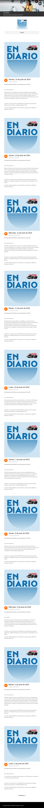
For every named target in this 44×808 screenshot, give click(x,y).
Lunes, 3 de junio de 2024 (18, 764)
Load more (22, 795)
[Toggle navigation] (42, 2)
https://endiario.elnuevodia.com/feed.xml (13, 14)
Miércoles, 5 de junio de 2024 (20, 607)
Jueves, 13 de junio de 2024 (19, 155)
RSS (22, 32)
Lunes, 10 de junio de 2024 (19, 387)
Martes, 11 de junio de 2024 (19, 308)
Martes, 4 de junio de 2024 (19, 685)
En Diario (6, 13)
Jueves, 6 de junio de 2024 (19, 533)
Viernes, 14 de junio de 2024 (20, 79)
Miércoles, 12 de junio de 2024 (20, 233)
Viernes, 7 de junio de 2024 (19, 459)
